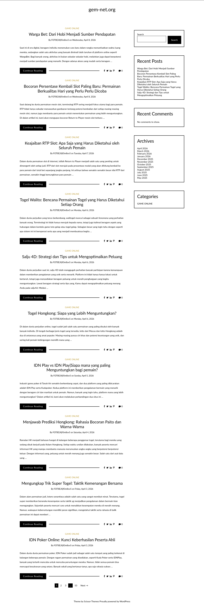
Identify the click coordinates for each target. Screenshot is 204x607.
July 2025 (142, 172)
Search (140, 34)
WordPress (125, 601)
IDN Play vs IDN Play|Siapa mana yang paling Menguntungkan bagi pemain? (72, 367)
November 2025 (145, 161)
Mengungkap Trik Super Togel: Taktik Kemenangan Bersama (72, 483)
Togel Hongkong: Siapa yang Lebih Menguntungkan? (72, 313)
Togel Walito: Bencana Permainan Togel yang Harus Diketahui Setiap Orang (72, 202)
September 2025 (145, 167)
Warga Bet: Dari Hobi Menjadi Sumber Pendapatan (72, 34)
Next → (84, 585)
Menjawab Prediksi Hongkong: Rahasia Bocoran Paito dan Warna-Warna (72, 424)
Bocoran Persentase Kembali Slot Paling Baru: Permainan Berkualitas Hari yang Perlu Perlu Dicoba (72, 88)
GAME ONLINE (72, 28)
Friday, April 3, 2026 (84, 489)
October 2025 (144, 164)
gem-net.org (102, 9)
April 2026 (142, 148)
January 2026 (144, 156)
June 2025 (142, 175)
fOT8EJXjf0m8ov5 (60, 40)
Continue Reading (33, 70)
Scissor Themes (91, 601)
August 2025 (143, 169)
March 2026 (143, 151)
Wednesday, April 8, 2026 (84, 40)
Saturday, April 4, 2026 (84, 432)
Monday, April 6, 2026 (84, 210)
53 (76, 585)
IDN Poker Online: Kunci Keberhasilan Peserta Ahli (72, 539)
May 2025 (142, 177)
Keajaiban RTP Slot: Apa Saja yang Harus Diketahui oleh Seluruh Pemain (72, 145)
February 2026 (144, 153)
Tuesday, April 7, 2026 (84, 153)
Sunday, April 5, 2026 (84, 375)
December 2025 (145, 159)
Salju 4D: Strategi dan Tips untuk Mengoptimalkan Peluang (72, 256)
